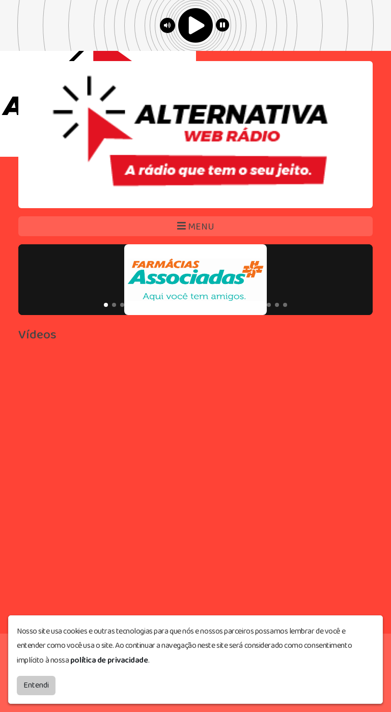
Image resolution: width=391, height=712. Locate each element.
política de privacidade (109, 660)
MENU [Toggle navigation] (195, 227)
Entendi (36, 685)
